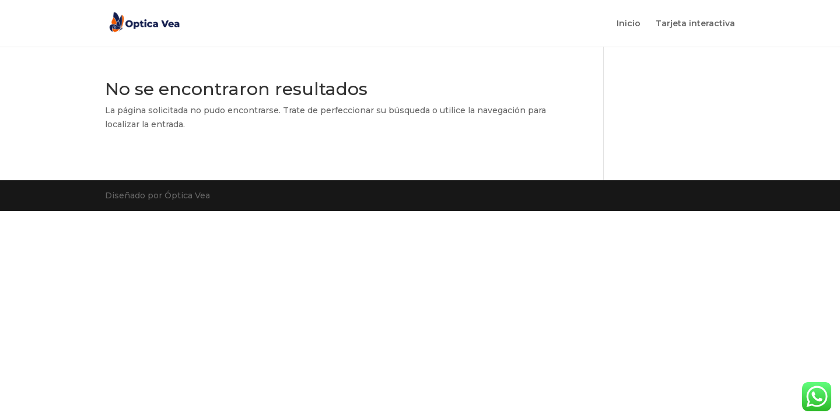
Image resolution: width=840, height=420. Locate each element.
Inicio (628, 24)
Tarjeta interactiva (695, 24)
